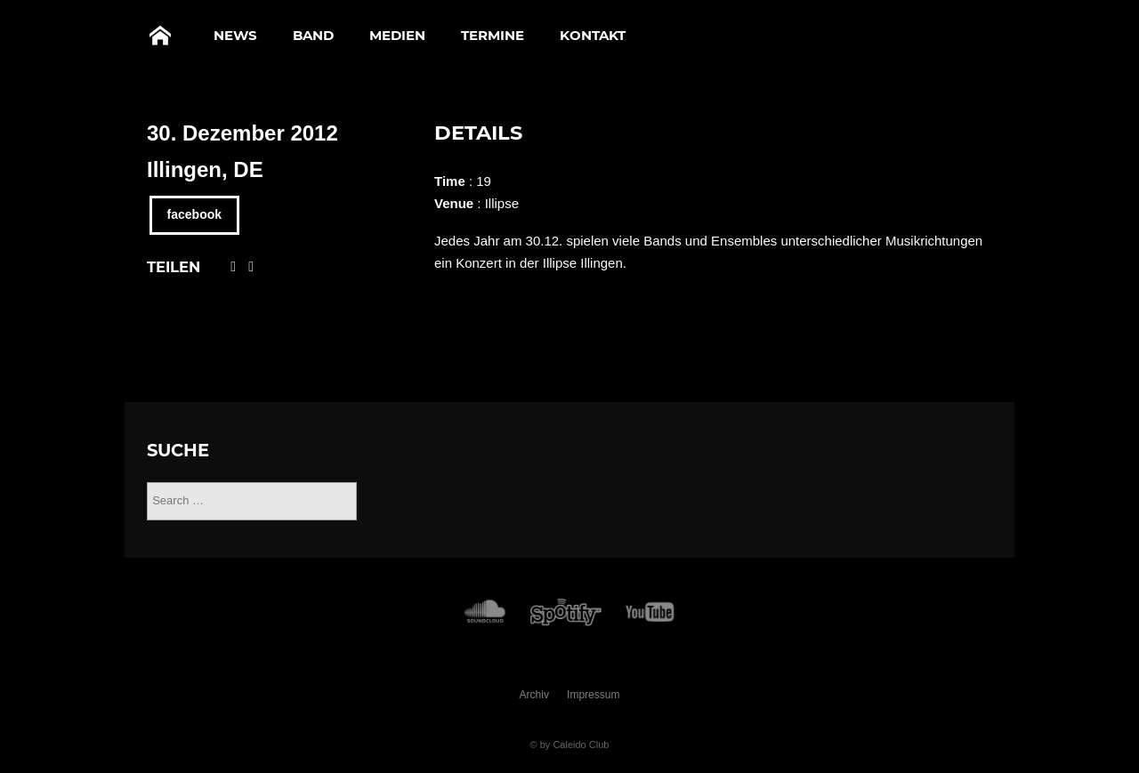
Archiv (534, 694)
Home (160, 35)
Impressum (593, 694)
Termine (492, 35)
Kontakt (593, 35)
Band (313, 35)
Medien (397, 35)
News (235, 35)
